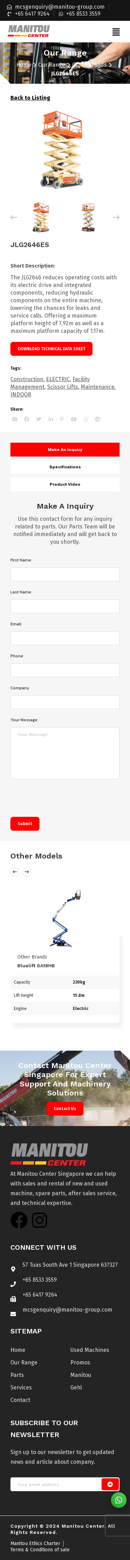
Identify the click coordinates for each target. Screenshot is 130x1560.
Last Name (20, 592)
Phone (16, 656)
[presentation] (63, 799)
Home (23, 64)
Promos (80, 1362)
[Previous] (13, 217)
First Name (20, 560)
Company (19, 688)
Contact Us (65, 1108)
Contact (20, 1400)
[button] (116, 31)
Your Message (23, 720)
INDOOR (20, 394)
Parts (17, 1375)
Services (21, 1387)
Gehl (76, 1387)
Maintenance (97, 387)
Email (15, 624)
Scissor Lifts (62, 387)
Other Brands (89, 64)
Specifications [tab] (65, 467)
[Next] (116, 217)
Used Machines (89, 1350)
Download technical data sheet (51, 348)
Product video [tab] (65, 484)
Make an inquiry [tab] (65, 449)
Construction (26, 379)
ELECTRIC (58, 379)
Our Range (51, 64)
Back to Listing (30, 98)
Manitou (80, 1375)
